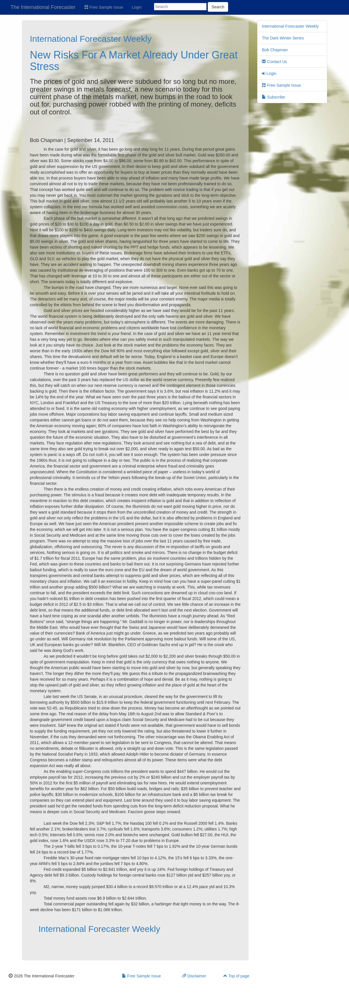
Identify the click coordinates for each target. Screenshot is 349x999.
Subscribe (273, 97)
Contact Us (274, 61)
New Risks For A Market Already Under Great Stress (134, 60)
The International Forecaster (43, 7)
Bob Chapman (275, 50)
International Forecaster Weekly (91, 38)
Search (217, 7)
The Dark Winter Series (283, 38)
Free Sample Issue (103, 7)
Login (137, 7)
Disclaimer (194, 976)
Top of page (236, 976)
